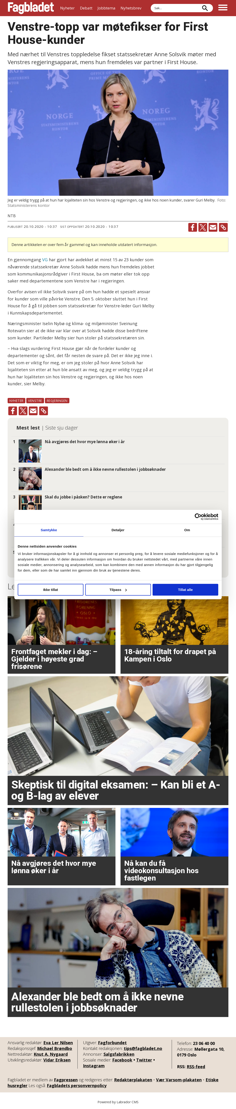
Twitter (144, 1060)
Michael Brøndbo (54, 1048)
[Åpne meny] (223, 8)
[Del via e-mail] (213, 227)
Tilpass (118, 590)
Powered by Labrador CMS (118, 1102)
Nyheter (67, 8)
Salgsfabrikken (118, 1054)
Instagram (94, 1065)
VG (45, 259)
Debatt (86, 8)
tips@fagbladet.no (143, 1048)
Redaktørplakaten (133, 1079)
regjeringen (57, 400)
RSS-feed (196, 1066)
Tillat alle (185, 590)
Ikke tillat (50, 590)
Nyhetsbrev (131, 8)
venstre (35, 400)
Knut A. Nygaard (51, 1054)
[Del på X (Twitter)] (202, 227)
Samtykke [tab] (49, 530)
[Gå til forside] (31, 8)
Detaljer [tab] (118, 530)
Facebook (122, 1060)
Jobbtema (106, 8)
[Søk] (205, 8)
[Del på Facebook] (192, 227)
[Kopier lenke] (223, 227)
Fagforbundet (112, 1042)
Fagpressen (66, 1079)
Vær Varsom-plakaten (179, 1079)
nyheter (16, 400)
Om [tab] (187, 530)
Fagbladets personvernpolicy (76, 1085)
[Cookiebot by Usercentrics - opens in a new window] (198, 516)
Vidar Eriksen (57, 1060)
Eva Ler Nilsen (58, 1042)
